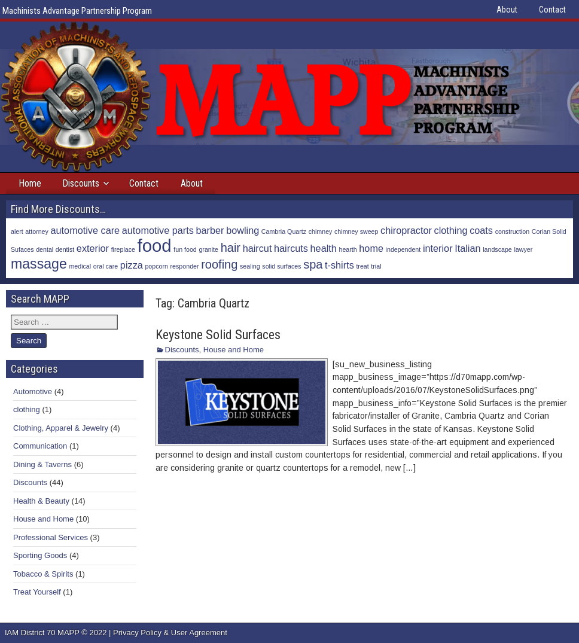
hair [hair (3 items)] (230, 247)
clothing (26, 409)
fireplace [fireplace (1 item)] (123, 249)
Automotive (32, 391)
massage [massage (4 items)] (39, 264)
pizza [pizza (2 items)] (131, 265)
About (506, 9)
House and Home (233, 349)
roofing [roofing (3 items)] (219, 264)
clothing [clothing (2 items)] (451, 230)
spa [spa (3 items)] (312, 264)
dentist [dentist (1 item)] (65, 249)
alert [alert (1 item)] (17, 231)
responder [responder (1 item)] (184, 266)
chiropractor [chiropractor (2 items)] (406, 230)
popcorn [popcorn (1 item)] (156, 266)
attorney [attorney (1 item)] (36, 231)
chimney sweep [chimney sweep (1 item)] (356, 231)
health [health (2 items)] (323, 248)
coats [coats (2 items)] (481, 230)
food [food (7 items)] (155, 245)
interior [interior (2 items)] (438, 248)
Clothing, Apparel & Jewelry (60, 427)
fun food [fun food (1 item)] (185, 249)
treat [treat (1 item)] (362, 266)
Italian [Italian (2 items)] (467, 248)
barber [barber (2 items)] (210, 230)
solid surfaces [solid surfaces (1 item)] (281, 266)
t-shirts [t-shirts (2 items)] (339, 265)
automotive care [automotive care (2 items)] (85, 230)
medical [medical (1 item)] (80, 266)
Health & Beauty (41, 500)
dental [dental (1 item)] (44, 249)
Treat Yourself (37, 591)
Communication (40, 445)
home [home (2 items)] (371, 248)
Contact (552, 9)
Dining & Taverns (42, 464)
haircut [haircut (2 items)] (257, 248)
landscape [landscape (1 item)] (497, 249)
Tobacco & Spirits (43, 573)
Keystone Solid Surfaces (218, 334)
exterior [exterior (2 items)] (93, 248)
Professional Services (50, 537)
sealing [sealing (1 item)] (250, 266)
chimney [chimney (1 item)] (321, 231)
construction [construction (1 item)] (512, 231)
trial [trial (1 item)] (376, 266)
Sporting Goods (40, 555)
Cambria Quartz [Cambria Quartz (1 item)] (283, 231)
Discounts (80, 183)
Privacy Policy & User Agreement (170, 632)
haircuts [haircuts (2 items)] (291, 248)
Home (30, 183)
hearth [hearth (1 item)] (347, 249)
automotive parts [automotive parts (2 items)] (158, 230)
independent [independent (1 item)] (403, 249)
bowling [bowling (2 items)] (242, 230)
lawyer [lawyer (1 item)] (523, 249)
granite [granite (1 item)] (208, 249)
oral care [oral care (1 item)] (105, 266)
